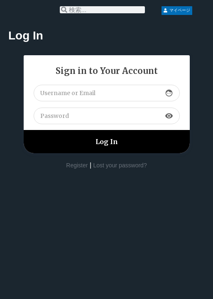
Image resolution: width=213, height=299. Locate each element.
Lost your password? (120, 165)
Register (77, 165)
